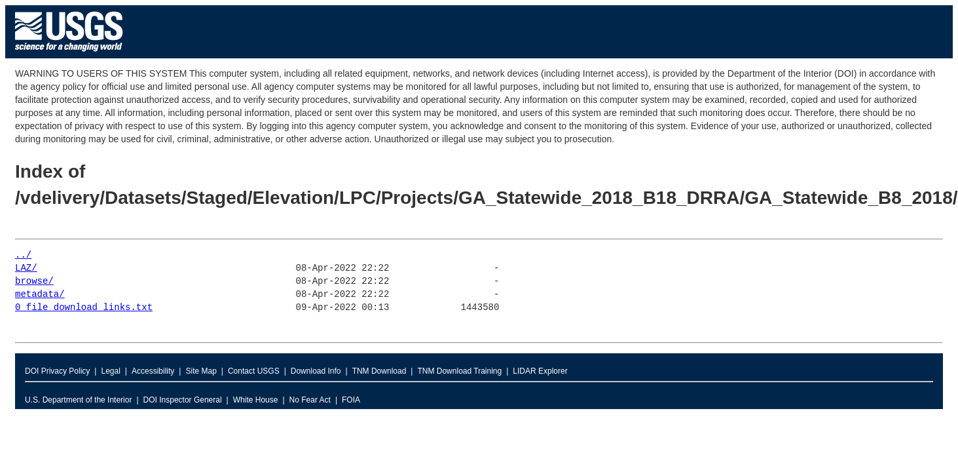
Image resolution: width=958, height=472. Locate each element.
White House (255, 399)
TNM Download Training (459, 371)
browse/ (34, 281)
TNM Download (379, 371)
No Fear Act (310, 399)
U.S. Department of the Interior (78, 399)
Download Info (316, 371)
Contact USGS (254, 371)
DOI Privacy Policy (57, 371)
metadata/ (40, 294)
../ (23, 255)
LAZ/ (26, 268)
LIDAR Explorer (540, 371)
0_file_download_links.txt (84, 308)
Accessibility (153, 371)
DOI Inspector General (182, 399)
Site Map (200, 371)
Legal (110, 371)
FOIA (351, 399)
